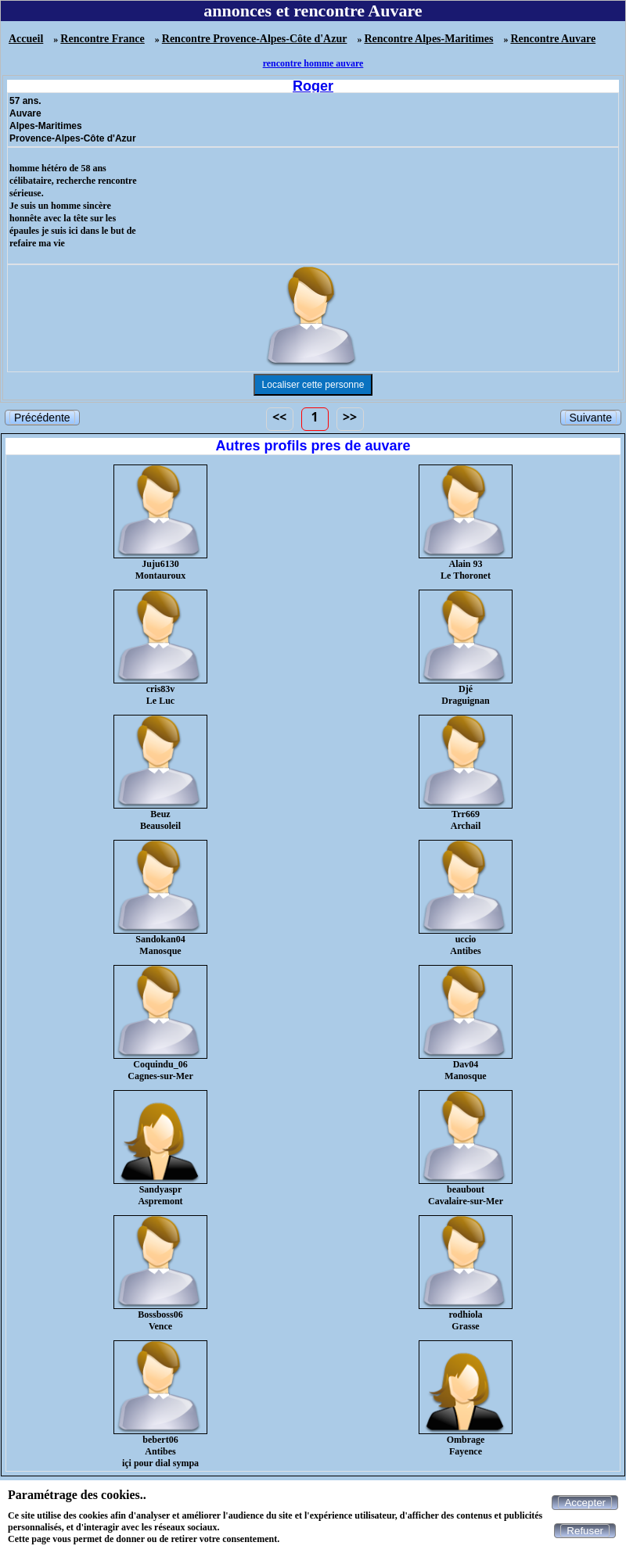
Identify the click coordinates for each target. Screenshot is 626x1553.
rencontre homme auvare (313, 63)
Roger (313, 86)
